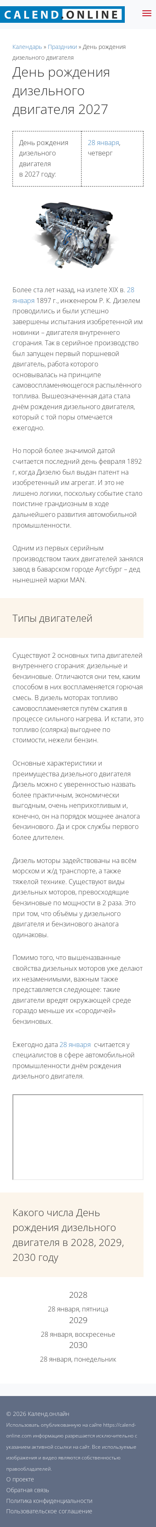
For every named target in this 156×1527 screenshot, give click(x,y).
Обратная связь (27, 1490)
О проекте (20, 1479)
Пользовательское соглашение (49, 1511)
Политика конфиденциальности (49, 1501)
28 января (103, 142)
